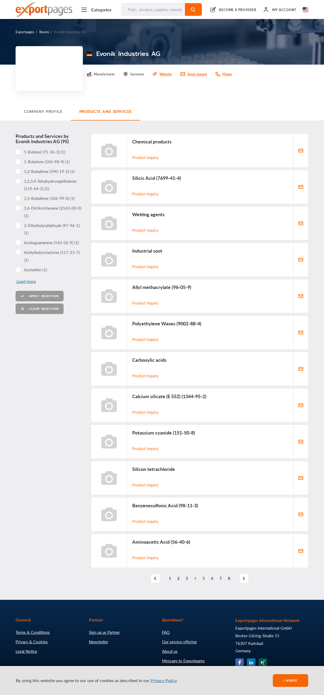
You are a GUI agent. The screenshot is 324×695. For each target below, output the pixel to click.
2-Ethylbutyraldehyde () (52, 229)
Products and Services (105, 111)
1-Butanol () (44, 151)
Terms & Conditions (33, 632)
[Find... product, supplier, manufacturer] (153, 9)
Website (165, 74)
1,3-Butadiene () (49, 198)
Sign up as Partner (104, 632)
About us (170, 651)
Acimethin (35, 269)
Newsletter (98, 641)
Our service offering (179, 641)
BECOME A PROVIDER (237, 10)
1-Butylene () (47, 161)
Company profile (43, 111)
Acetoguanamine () (51, 242)
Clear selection (39, 308)
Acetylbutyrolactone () (52, 256)
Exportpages (25, 32)
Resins (44, 32)
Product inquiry (145, 157)
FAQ (166, 632)
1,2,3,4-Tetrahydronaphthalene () (50, 185)
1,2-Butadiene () (49, 171)
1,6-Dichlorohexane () (52, 212)
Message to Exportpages (183, 660)
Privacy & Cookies (32, 641)
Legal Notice (26, 651)
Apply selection (39, 296)
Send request (197, 74)
